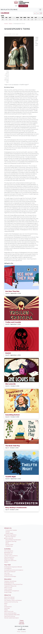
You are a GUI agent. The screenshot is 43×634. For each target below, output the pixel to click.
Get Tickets (23, 6)
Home (6, 23)
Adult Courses (8, 587)
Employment (8, 606)
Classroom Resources (10, 586)
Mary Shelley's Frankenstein (16, 507)
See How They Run (12, 291)
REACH (6, 562)
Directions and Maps (10, 576)
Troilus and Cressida (13, 322)
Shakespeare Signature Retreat (13, 567)
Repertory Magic (9, 559)
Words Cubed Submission (11, 618)
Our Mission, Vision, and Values (13, 600)
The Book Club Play (12, 446)
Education (7, 579)
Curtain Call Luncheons (11, 555)
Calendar (5, 13)
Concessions (7, 568)
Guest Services (8, 574)
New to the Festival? (10, 571)
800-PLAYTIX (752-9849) (9, 9)
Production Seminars (10, 560)
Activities (7, 549)
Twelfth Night (10, 476)
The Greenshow (8, 551)
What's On (8, 263)
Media (6, 610)
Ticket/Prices (9, 546)
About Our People (9, 598)
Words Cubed (9, 544)
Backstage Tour (8, 552)
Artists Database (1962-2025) (12, 614)
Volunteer (7, 608)
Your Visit (7, 565)
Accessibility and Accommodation (13, 570)
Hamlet (8, 353)
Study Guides (8, 592)
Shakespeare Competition (11, 590)
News (10, 23)
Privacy (18, 631)
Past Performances (9, 616)
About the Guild (8, 611)
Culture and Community (11, 602)
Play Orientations (9, 557)
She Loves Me (10, 384)
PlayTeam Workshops (10, 581)
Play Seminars (8, 554)
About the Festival (9, 597)
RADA (7, 543)
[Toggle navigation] (40, 9)
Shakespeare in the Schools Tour (13, 584)
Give (16, 5)
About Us (7, 595)
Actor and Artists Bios (10, 613)
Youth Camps (8, 589)
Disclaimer (23, 631)
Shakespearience (9, 582)
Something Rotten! (12, 415)
